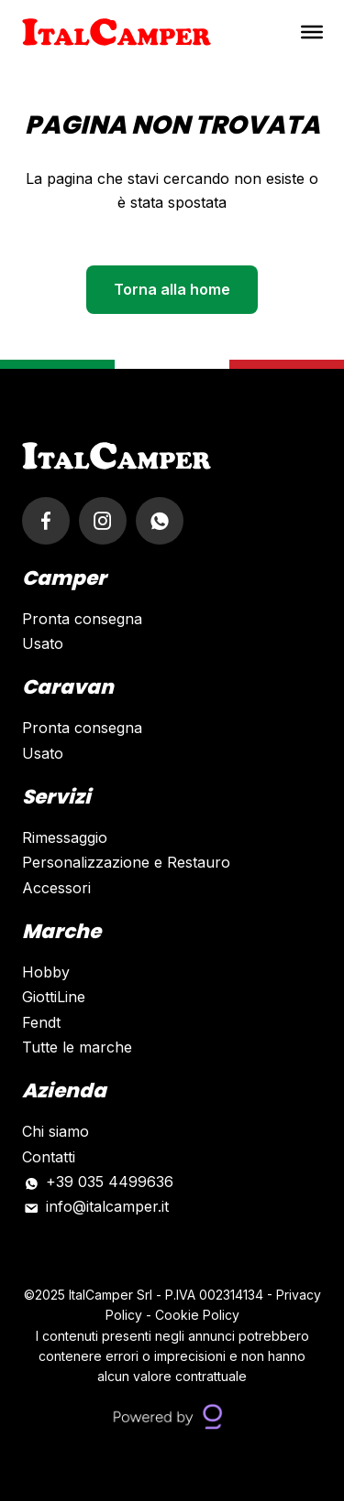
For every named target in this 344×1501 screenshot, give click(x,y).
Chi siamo (55, 1131)
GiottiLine (53, 997)
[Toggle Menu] (312, 32)
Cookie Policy (197, 1315)
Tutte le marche (77, 1047)
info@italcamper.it (107, 1206)
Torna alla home (172, 289)
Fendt (41, 1022)
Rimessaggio (64, 837)
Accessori (56, 888)
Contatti (48, 1157)
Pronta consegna (82, 619)
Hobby (46, 972)
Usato (42, 643)
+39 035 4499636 (109, 1181)
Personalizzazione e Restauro (126, 862)
